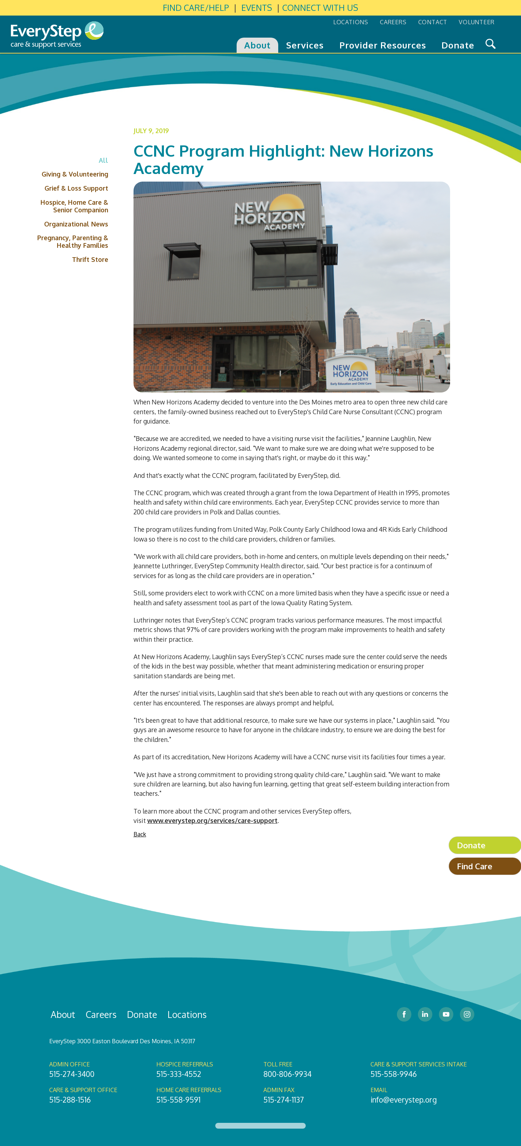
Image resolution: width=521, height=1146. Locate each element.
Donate (142, 1014)
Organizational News (76, 224)
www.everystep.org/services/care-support (212, 820)
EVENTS (256, 7)
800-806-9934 (287, 1074)
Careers (101, 1014)
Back (140, 834)
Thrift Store (90, 259)
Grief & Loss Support (76, 188)
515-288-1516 (70, 1099)
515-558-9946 (393, 1074)
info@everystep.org (403, 1099)
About (63, 1014)
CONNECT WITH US (320, 7)
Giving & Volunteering (75, 174)
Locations (187, 1014)
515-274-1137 (283, 1099)
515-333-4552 (178, 1074)
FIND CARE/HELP (196, 7)
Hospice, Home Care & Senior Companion (74, 206)
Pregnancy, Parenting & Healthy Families (72, 241)
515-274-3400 (71, 1074)
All (103, 160)
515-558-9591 (178, 1099)
